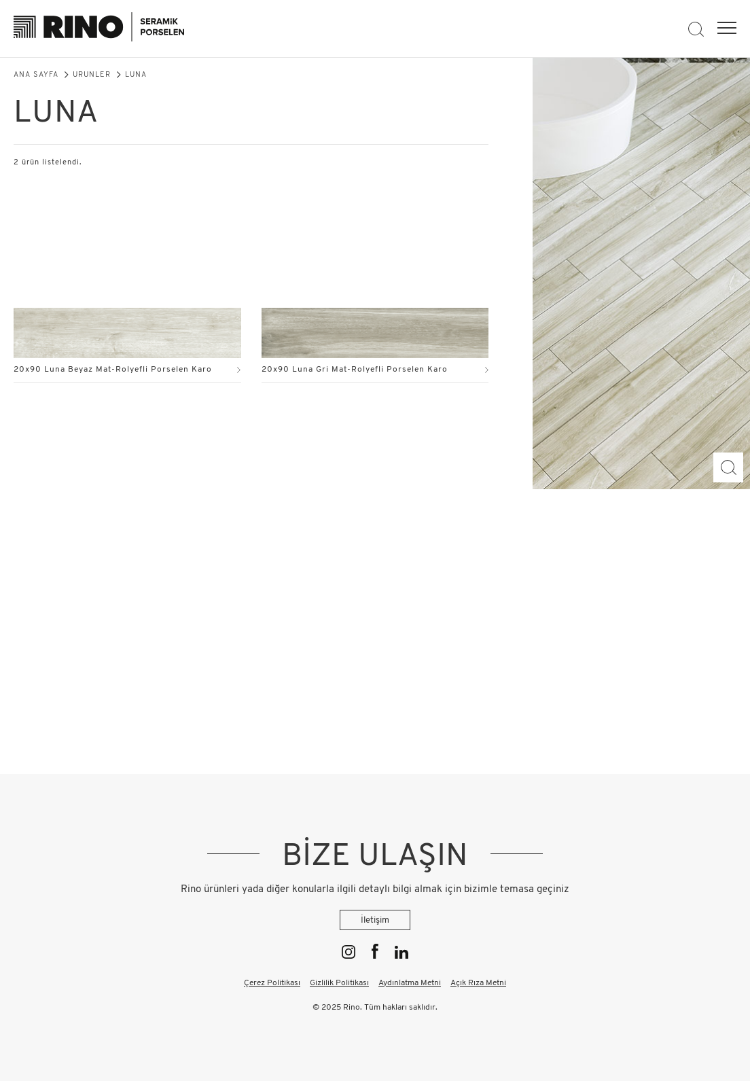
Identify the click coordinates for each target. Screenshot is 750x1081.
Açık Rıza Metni (478, 983)
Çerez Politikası (272, 983)
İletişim (375, 920)
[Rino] (99, 29)
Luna (136, 75)
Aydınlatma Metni (409, 983)
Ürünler (92, 75)
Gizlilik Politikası (339, 983)
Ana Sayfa (36, 75)
